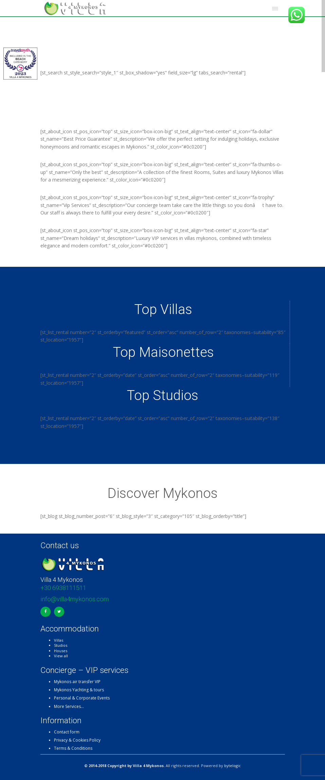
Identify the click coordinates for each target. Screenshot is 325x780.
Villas (58, 640)
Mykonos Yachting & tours (79, 690)
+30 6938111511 (63, 587)
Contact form (66, 732)
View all (61, 655)
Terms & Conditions (73, 748)
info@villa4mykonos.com (74, 599)
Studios (60, 645)
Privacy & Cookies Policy (77, 740)
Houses (60, 650)
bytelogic (232, 765)
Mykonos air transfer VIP (77, 681)
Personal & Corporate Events (82, 698)
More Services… (69, 706)
